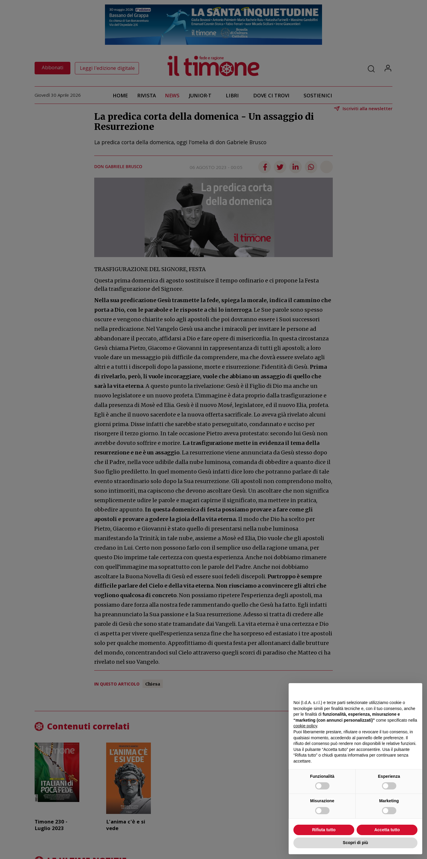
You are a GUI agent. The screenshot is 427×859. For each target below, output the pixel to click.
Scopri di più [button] (355, 842)
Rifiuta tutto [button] (324, 829)
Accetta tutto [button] (387, 829)
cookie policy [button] (305, 725)
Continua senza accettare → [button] (390, 691)
